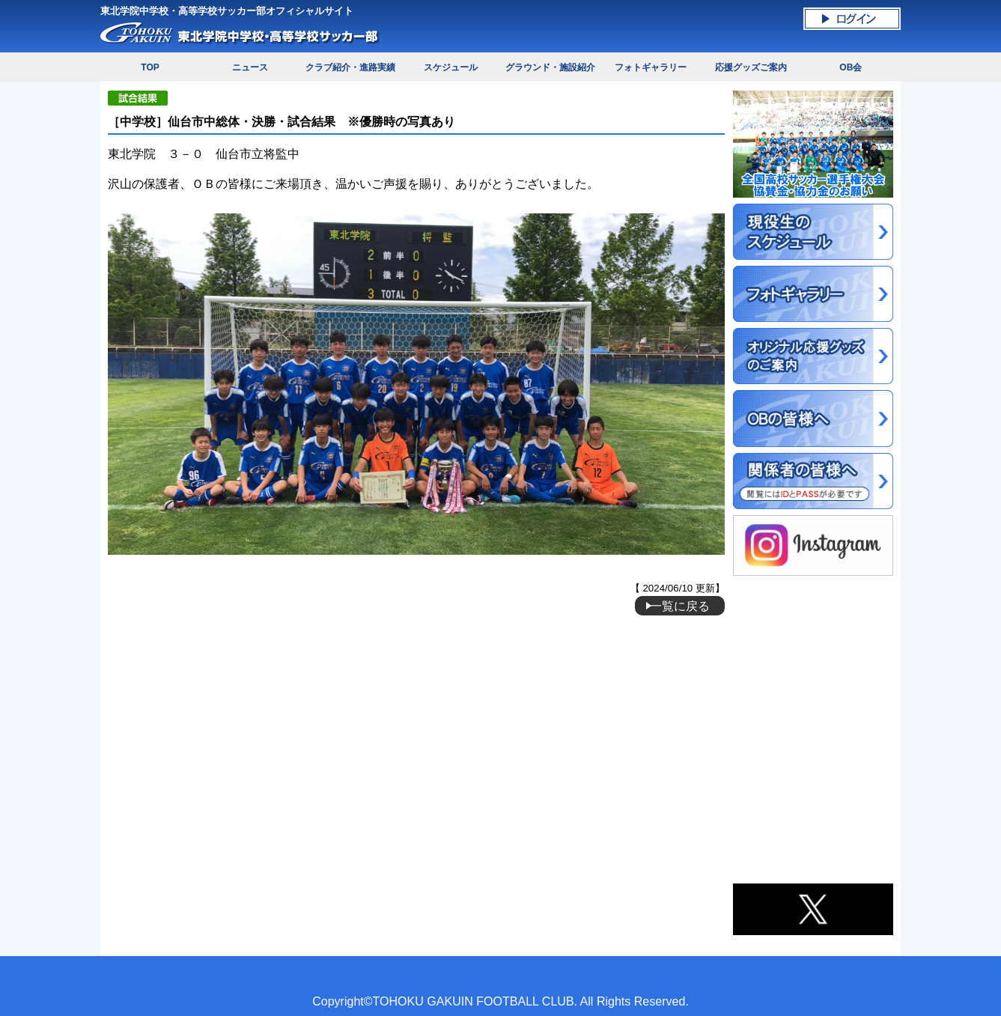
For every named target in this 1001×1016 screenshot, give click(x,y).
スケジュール (451, 67)
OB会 (850, 67)
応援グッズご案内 (751, 67)
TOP (150, 67)
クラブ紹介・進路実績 (350, 67)
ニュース (250, 67)
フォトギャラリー (651, 67)
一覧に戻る (680, 605)
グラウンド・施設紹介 (550, 67)
